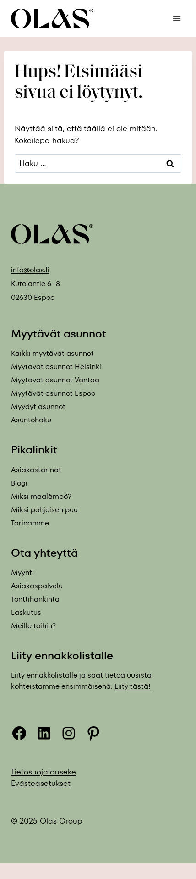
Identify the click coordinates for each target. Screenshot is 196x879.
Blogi (19, 483)
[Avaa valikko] (176, 18)
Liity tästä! (132, 686)
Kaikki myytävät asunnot (52, 353)
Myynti (22, 572)
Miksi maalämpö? (41, 496)
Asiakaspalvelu (37, 585)
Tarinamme (30, 523)
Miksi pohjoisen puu (44, 509)
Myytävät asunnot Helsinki (56, 366)
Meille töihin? (33, 625)
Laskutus (26, 612)
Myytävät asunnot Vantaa (55, 380)
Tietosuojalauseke (43, 771)
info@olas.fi (30, 270)
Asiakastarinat (36, 469)
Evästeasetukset (41, 783)
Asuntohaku (31, 420)
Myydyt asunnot (38, 406)
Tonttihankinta (35, 599)
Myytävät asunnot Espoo (53, 393)
